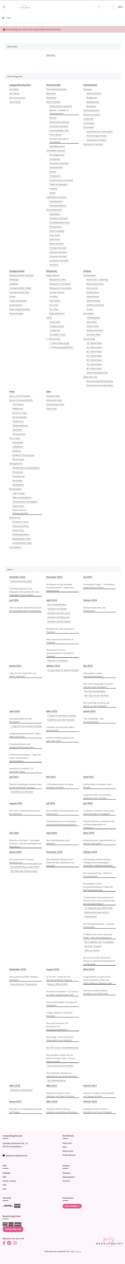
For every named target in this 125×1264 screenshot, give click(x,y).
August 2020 (15, 803)
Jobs (4, 1189)
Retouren (66, 1173)
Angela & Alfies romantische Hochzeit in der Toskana (97, 796)
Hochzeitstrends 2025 (21, 581)
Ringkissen (91, 97)
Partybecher (18, 476)
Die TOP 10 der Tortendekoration (62, 1047)
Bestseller (51, 93)
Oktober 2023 (53, 665)
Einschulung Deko (95, 283)
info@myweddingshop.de (16, 1155)
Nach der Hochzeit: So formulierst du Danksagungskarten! (57, 1026)
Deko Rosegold (56, 231)
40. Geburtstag (94, 351)
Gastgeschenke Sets (19, 292)
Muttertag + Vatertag (97, 279)
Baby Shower (53, 275)
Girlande (16, 450)
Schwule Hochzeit (58, 256)
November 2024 (54, 577)
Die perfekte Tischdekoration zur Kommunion (62, 812)
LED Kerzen (18, 404)
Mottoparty (15, 517)
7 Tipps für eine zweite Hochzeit (26, 726)
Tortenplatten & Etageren (25, 501)
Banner (53, 117)
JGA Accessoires (17, 97)
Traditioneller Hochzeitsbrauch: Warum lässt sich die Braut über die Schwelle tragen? (99, 900)
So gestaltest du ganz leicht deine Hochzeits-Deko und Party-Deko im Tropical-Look (97, 979)
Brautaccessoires (91, 114)
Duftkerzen (17, 408)
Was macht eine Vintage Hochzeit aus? (21, 861)
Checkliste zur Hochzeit (21, 791)
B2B (4, 1177)
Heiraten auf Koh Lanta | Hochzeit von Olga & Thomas (60, 1095)
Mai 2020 (14, 833)
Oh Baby (53, 296)
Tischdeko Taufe (57, 334)
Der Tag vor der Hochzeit (96, 695)
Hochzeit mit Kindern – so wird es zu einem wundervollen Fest (62, 993)
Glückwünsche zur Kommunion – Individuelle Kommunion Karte (62, 823)
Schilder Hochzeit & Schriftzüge (58, 140)
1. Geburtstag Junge (59, 343)
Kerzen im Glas (19, 412)
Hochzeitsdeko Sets (59, 130)
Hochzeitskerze (93, 93)
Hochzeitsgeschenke (96, 135)
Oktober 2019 (90, 852)
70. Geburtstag (94, 364)
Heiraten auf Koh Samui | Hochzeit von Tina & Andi (95, 992)
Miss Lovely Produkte (19, 395)
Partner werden (9, 1181)
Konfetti (53, 188)
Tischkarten (55, 176)
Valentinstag (92, 296)
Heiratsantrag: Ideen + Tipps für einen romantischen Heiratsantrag (25, 757)
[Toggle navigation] (4, 7)
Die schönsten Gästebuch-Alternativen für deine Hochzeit (61, 1074)
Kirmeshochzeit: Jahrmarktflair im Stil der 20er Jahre (99, 842)
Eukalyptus (54, 214)
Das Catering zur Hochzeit (60, 1065)
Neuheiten (51, 97)
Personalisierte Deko (56, 89)
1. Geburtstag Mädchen (61, 347)
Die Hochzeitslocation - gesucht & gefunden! (98, 925)
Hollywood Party (20, 526)
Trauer (89, 309)
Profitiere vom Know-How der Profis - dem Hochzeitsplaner (97, 936)
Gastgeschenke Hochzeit (21, 275)
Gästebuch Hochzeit (93, 144)
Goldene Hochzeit (95, 305)
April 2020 (51, 833)
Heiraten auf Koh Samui (59, 621)
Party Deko (14, 438)
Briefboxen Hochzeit (59, 122)
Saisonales (88, 313)
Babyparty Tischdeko (60, 283)
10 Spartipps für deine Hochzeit (63, 670)
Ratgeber (7, 1173)
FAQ (4, 1185)
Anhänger (14, 279)
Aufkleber (14, 283)
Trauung (87, 89)
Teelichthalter (56, 167)
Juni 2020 (88, 803)
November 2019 (54, 852)
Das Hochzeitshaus (56, 604)
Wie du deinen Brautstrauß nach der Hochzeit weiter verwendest (25, 609)
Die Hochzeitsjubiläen (95, 691)
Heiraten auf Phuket (57, 608)
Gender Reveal (56, 292)
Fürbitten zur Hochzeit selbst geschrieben (60, 729)
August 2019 (52, 969)
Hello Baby (54, 300)
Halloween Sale (54, 400)
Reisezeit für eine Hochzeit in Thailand (60, 630)
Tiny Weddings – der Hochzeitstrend (93, 720)
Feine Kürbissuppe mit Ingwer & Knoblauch (61, 1004)
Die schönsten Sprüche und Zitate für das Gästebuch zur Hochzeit (60, 862)
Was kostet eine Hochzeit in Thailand (59, 641)
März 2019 (88, 969)
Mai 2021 (51, 777)
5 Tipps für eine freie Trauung (61, 715)
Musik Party (18, 530)
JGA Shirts (14, 93)
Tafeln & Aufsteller (58, 184)
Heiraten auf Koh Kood (21, 1090)
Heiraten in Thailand (57, 660)
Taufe (49, 317)
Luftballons (17, 446)
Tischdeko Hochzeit (55, 150)
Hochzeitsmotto (54, 209)
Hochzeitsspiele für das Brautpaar (20, 720)
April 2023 (14, 711)
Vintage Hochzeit (57, 247)
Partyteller (17, 472)
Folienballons (55, 201)
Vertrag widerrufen (13, 1229)
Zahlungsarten (68, 1177)
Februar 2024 (90, 600)
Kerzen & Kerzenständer (21, 400)
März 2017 (51, 1085)
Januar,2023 (89, 711)
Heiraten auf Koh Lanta (58, 613)
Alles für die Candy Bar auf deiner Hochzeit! (22, 675)
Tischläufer (54, 159)
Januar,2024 (15, 665)
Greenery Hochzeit (58, 218)
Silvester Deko (93, 334)
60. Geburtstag (94, 360)
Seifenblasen (92, 101)
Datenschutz (67, 1151)
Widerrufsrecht (68, 1155)
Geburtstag (89, 338)
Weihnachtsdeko (94, 330)
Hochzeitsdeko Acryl (59, 222)
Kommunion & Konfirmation (99, 385)
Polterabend (90, 916)
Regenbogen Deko (21, 538)
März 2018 (14, 1085)
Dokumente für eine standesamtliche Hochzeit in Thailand (60, 653)
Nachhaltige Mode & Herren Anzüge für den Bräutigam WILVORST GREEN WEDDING (98, 862)
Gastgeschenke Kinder (20, 288)
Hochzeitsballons (57, 205)
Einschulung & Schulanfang (99, 381)
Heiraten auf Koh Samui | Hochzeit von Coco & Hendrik (97, 1110)
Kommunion (92, 288)
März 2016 (51, 1101)
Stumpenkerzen (20, 425)
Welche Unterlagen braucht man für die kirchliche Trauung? (25, 786)
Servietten (17, 480)
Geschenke (88, 127)
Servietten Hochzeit (59, 163)
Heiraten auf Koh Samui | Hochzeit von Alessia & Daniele (61, 1110)
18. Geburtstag (94, 343)
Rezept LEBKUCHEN (57, 984)
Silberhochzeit (93, 300)
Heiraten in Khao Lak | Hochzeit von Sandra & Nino (98, 1095)
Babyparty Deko (57, 279)
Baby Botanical (57, 313)
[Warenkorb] (117, 7)
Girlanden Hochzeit (58, 126)
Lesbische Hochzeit (58, 260)
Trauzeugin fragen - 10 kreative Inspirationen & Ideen (98, 586)
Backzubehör (15, 489)
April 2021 (88, 777)
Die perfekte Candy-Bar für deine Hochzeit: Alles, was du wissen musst (60, 1058)
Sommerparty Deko (22, 543)
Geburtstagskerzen (21, 497)
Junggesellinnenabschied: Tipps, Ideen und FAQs (25, 735)
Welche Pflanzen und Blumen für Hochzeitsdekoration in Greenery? (99, 824)
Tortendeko (88, 123)
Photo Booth (55, 134)
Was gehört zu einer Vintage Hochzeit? (23, 978)
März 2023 (51, 711)
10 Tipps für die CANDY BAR (98, 908)
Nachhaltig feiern (20, 534)
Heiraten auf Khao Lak (58, 617)
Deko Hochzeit (53, 101)
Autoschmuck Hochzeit (60, 106)
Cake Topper (18, 493)
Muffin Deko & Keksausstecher (20, 512)
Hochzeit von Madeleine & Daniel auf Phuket (25, 1110)
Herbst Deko (92, 326)
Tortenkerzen (18, 434)
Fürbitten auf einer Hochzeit (61, 719)
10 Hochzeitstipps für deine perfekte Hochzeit (59, 786)
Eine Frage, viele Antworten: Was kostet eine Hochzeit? (60, 1039)
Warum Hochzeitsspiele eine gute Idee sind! (60, 739)
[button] (91, 7)
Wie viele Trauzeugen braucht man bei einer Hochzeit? (98, 685)
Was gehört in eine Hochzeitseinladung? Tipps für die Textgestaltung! (98, 886)
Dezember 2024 (17, 577)
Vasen (52, 192)
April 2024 (51, 600)
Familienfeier (89, 275)
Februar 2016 (90, 1101)
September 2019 (17, 969)
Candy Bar (88, 118)
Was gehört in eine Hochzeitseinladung (93, 675)
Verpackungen (16, 313)
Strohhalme (18, 484)
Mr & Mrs (53, 264)
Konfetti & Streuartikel (23, 455)
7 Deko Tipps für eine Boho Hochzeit (59, 1014)
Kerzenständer (19, 417)
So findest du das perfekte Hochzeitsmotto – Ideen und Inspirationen (59, 587)
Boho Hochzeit (56, 243)
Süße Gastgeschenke (19, 309)
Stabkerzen (18, 421)
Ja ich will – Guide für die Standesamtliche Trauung (59, 978)
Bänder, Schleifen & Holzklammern (59, 112)
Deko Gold (54, 235)
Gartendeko (15, 547)
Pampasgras (55, 226)
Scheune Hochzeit (58, 252)
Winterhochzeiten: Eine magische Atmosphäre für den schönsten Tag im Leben (24, 591)
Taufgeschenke (56, 326)
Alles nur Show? (92, 950)
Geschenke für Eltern (96, 140)
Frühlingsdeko (93, 317)
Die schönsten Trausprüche (23, 984)
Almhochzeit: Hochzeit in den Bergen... (97, 786)
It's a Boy (54, 309)
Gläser (12, 296)
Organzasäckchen (18, 300)
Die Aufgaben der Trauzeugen (99, 941)
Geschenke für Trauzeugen (99, 131)
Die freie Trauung (92, 946)
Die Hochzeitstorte (56, 1080)
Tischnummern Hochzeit (61, 180)
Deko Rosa (54, 239)
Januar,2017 (15, 1101)
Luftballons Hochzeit (56, 197)
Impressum (67, 1143)
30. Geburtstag (94, 347)
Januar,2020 (15, 852)
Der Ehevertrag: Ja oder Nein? (25, 866)
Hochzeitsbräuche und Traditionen (94, 609)
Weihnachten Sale (55, 404)
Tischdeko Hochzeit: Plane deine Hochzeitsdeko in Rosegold (99, 812)
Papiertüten (18, 505)
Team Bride (15, 101)
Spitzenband (15, 305)
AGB (64, 1147)
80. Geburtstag (94, 368)
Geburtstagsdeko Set (97, 372)
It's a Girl (53, 305)
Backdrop (91, 106)
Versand (66, 1181)
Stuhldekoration (57, 146)
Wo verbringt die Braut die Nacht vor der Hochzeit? (96, 704)
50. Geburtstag (94, 355)
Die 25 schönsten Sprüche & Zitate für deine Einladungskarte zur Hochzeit (99, 960)
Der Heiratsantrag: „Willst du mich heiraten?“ (97, 875)
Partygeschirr (16, 463)
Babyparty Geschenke (60, 288)
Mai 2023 (88, 665)
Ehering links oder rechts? (96, 912)
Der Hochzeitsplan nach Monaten (58, 842)
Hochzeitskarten (91, 110)
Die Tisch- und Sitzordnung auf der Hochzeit (24, 812)
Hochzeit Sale (53, 395)
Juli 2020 (50, 803)
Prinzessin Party (20, 521)
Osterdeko (91, 321)
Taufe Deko (55, 321)
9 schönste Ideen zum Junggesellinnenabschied (21, 746)
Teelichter (17, 429)
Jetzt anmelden (72, 1206)
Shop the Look (90, 376)
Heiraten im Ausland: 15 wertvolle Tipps (21, 770)
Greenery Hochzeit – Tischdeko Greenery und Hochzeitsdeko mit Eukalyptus (25, 843)
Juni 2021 (14, 777)
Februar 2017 (90, 1085)
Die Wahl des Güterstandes (24, 871)
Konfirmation (92, 292)
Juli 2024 (87, 577)
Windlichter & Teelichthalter (26, 467)
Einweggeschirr (57, 154)
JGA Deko (14, 89)
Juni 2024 (14, 600)
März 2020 (88, 833)
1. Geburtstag (53, 338)
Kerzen (52, 171)
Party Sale (51, 408)
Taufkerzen (54, 330)
